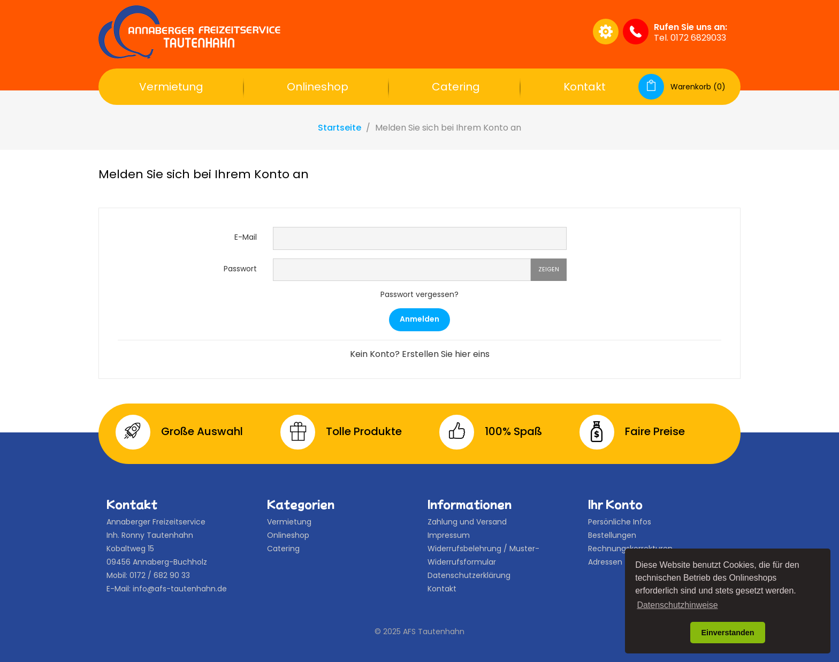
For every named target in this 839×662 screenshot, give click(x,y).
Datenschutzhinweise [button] (677, 605)
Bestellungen (612, 535)
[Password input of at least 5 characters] (402, 269)
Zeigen (548, 269)
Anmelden (419, 319)
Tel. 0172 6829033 (690, 38)
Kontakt (584, 86)
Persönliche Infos (619, 521)
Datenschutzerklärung (469, 575)
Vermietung (171, 86)
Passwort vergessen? (419, 294)
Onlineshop (317, 86)
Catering (456, 86)
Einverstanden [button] (727, 632)
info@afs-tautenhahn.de (180, 588)
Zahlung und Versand (467, 521)
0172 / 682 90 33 (159, 575)
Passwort (240, 268)
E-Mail (245, 237)
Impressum (449, 535)
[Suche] (480, 31)
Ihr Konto (615, 504)
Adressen (605, 562)
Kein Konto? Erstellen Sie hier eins (420, 354)
